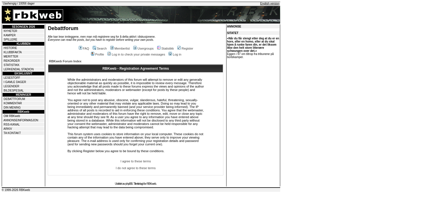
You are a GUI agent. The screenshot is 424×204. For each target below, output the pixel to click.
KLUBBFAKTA (13, 52)
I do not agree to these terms (136, 168)
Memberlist (120, 48)
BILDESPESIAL (14, 90)
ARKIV (7, 128)
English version (269, 3)
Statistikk (165, 48)
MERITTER (11, 56)
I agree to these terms (135, 161)
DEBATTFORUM (14, 99)
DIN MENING (12, 107)
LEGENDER (11, 86)
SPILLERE (10, 39)
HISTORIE (10, 48)
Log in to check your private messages (136, 54)
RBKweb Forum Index (65, 61)
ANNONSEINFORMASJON (20, 120)
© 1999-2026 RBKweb (16, 190)
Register (185, 48)
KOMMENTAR (13, 103)
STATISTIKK (12, 65)
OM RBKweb (12, 116)
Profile (97, 54)
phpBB (128, 183)
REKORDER (12, 60)
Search (100, 48)
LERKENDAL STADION (19, 69)
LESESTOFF (12, 77)
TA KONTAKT (12, 133)
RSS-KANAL (12, 124)
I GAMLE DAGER (15, 82)
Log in (175, 54)
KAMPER (10, 35)
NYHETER (10, 31)
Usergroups (143, 48)
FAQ (84, 48)
